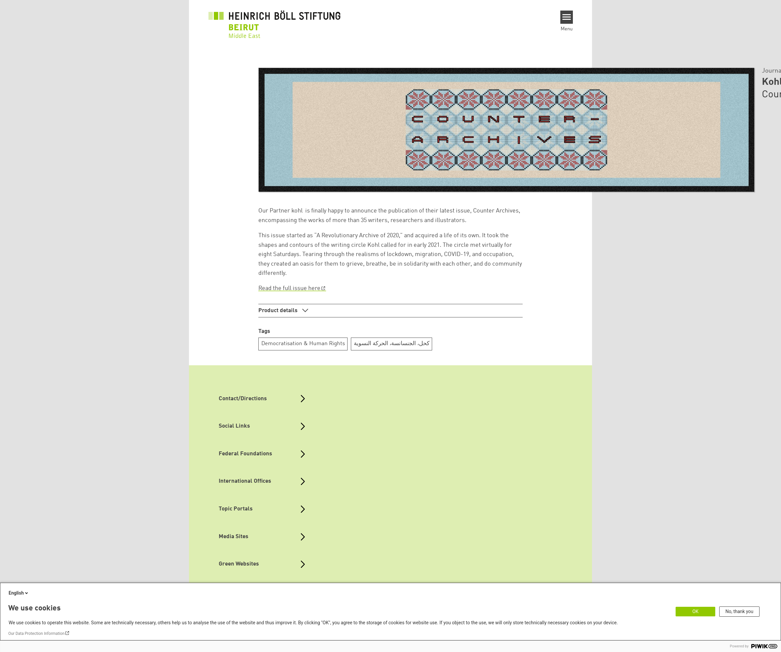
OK (695, 611)
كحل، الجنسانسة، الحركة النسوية (391, 343)
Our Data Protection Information (36, 633)
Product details (278, 310)
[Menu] (566, 17)
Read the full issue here (289, 288)
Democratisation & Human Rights (303, 343)
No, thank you (739, 611)
